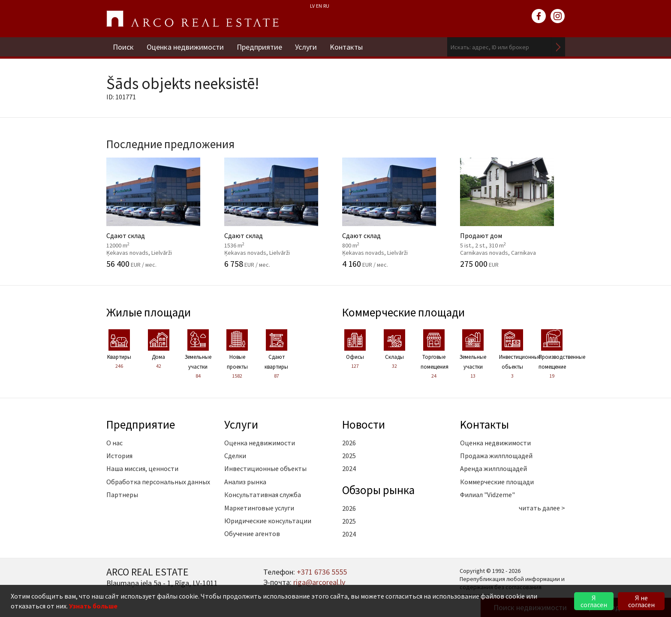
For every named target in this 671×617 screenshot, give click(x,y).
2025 (349, 455)
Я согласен (594, 601)
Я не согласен (641, 601)
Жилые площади (148, 312)
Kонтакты (346, 47)
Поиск (123, 47)
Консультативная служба (262, 494)
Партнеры (122, 494)
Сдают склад (158, 213)
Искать (558, 47)
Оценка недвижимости (185, 47)
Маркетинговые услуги (259, 508)
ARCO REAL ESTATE (192, 19)
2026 (349, 442)
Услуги (306, 47)
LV (312, 6)
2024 (349, 468)
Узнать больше (93, 606)
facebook (539, 16)
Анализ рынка (245, 481)
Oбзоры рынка (378, 490)
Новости (363, 424)
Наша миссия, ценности (142, 468)
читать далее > (542, 508)
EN (319, 6)
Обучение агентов (252, 533)
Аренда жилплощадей (493, 468)
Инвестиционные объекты (265, 468)
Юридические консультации (267, 520)
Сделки (235, 455)
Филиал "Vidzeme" (487, 494)
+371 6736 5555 (322, 572)
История (119, 455)
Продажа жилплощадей (496, 455)
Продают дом (512, 213)
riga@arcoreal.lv (319, 582)
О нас (114, 442)
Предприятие (259, 47)
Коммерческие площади (403, 312)
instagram (558, 16)
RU (326, 6)
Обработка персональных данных (158, 481)
